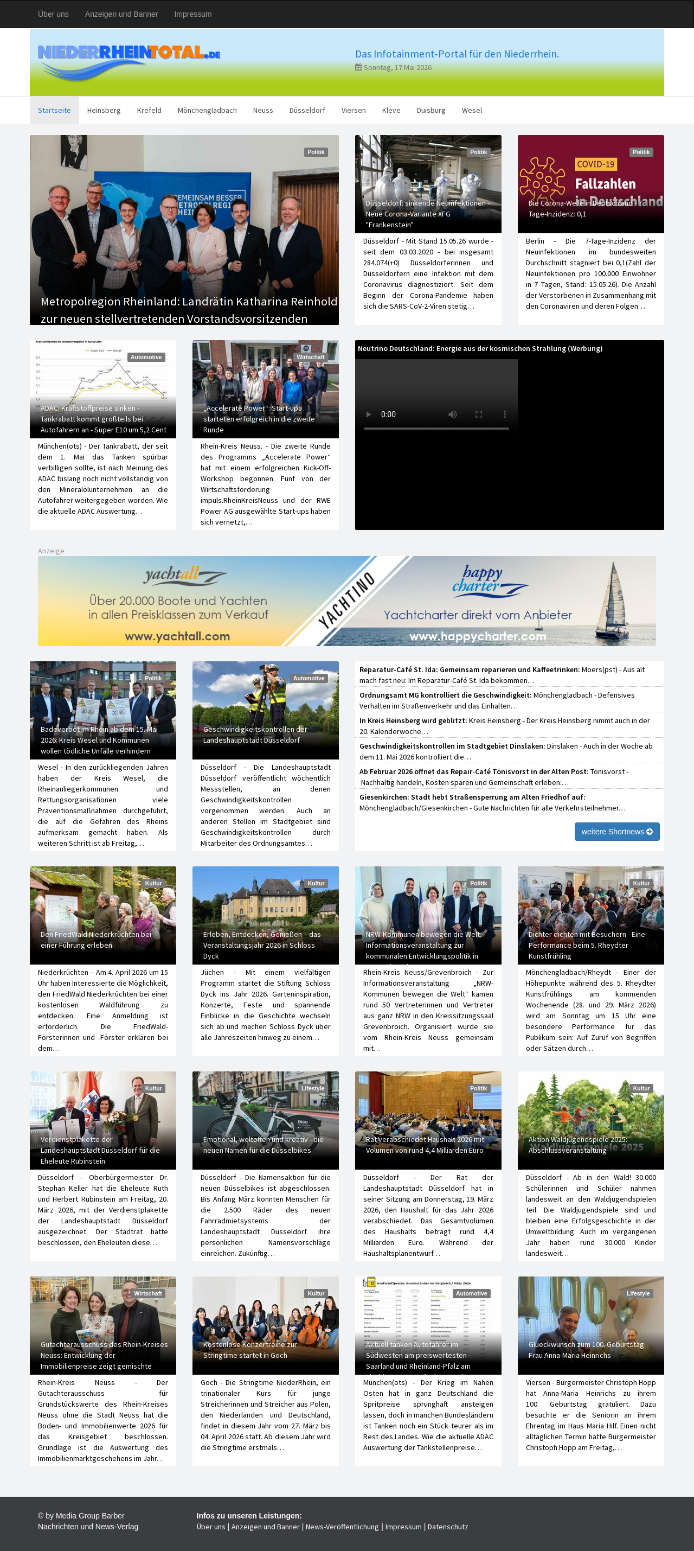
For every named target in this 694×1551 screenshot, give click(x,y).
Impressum (192, 14)
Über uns (53, 14)
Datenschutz (448, 1526)
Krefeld (149, 110)
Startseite (54, 110)
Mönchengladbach (207, 110)
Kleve (391, 110)
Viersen (354, 110)
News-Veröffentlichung (342, 1526)
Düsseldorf (307, 110)
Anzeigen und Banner (121, 14)
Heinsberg (104, 110)
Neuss (263, 110)
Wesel (472, 110)
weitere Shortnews (617, 831)
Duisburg (431, 110)
